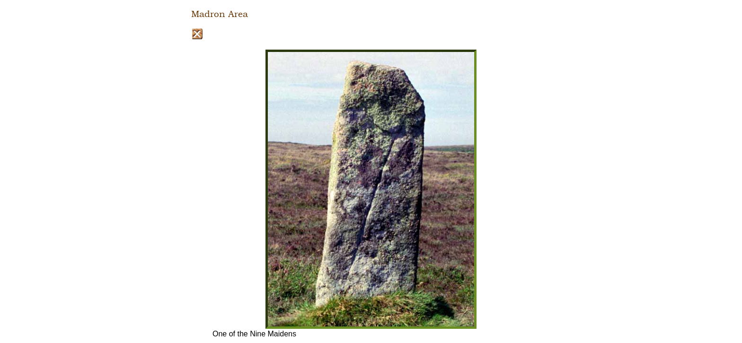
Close (197, 33)
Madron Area (219, 14)
